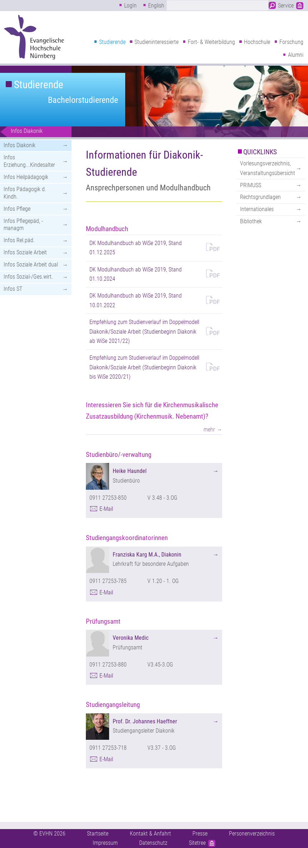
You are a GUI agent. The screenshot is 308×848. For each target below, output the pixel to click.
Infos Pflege (17, 208)
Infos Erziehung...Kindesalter (29, 161)
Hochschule (257, 42)
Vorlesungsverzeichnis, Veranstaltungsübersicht (267, 168)
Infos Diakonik (27, 131)
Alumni (295, 54)
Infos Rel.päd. (19, 240)
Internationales (257, 209)
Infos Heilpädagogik (26, 177)
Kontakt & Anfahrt (150, 833)
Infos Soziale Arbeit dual (31, 264)
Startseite (97, 833)
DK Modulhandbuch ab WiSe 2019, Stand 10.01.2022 (135, 300)
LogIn (130, 5)
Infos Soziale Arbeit (25, 252)
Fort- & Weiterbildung (211, 42)
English (156, 5)
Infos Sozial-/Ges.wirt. (28, 276)
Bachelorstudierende (83, 100)
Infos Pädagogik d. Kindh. (25, 193)
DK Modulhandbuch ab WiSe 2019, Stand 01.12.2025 (135, 248)
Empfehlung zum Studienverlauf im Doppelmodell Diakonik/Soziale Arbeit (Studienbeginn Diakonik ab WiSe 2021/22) (144, 331)
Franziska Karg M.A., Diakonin (147, 554)
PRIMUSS (250, 185)
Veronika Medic (130, 637)
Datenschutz (153, 842)
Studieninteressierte (157, 42)
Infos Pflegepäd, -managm (23, 225)
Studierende (112, 42)
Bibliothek (251, 221)
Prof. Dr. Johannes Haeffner (145, 721)
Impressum (105, 842)
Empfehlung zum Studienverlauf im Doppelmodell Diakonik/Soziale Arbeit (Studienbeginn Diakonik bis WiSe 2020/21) (144, 367)
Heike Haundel (130, 471)
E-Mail (106, 508)
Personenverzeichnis (252, 833)
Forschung (291, 42)
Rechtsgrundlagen (260, 197)
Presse (199, 833)
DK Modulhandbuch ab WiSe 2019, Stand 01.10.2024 (135, 274)
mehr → (213, 429)
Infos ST (13, 288)
